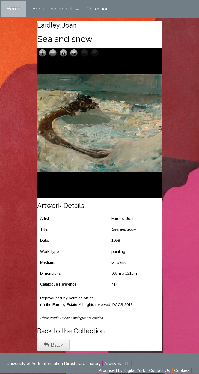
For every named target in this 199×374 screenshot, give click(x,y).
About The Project (55, 9)
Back (53, 345)
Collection (97, 9)
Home (13, 9)
